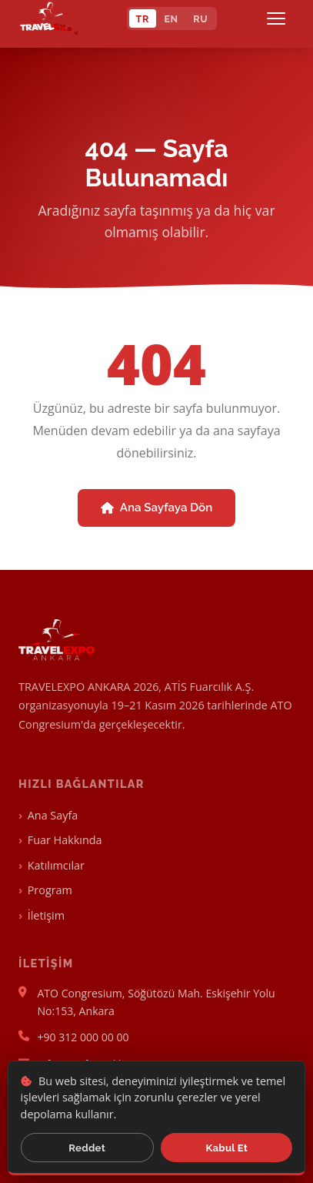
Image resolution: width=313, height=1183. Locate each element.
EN (171, 19)
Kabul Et (227, 1148)
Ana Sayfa (53, 815)
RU (200, 19)
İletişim (46, 915)
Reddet (86, 1148)
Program (50, 890)
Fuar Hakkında (65, 840)
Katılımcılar (56, 865)
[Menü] (279, 18)
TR (142, 19)
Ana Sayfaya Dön (157, 507)
